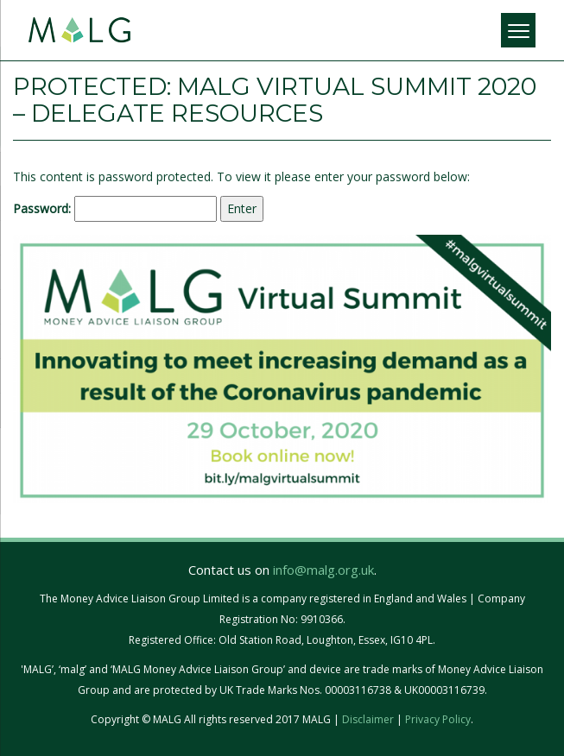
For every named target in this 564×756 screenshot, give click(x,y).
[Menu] (518, 30)
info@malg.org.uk (323, 569)
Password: (115, 209)
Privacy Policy (438, 719)
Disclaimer (368, 719)
